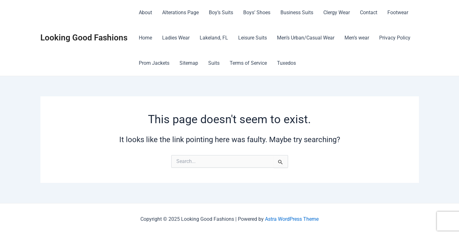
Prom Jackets (154, 63)
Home (145, 38)
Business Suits (296, 12)
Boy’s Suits (221, 12)
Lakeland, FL (214, 38)
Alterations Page (180, 12)
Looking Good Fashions (83, 37)
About (145, 12)
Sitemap (188, 63)
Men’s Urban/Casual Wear (305, 38)
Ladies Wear (176, 38)
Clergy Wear (336, 12)
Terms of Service (248, 63)
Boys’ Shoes (256, 12)
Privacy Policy (394, 38)
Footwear (397, 12)
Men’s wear (356, 38)
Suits (214, 63)
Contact (368, 12)
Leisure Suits (252, 38)
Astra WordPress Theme (292, 219)
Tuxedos (286, 63)
